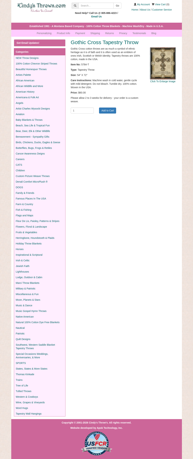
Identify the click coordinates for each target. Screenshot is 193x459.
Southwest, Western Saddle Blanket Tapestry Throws (35, 346)
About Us (145, 9)
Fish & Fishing (23, 209)
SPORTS (21, 363)
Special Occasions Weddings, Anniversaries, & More (32, 356)
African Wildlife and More (29, 86)
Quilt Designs (23, 339)
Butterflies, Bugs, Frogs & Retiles (34, 148)
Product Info (63, 33)
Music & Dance (24, 305)
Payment (80, 33)
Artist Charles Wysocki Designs (33, 108)
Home (134, 9)
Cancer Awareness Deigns (30, 153)
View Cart (160, 4)
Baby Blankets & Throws (29, 119)
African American (25, 80)
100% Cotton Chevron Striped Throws (36, 63)
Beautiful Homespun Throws (31, 69)
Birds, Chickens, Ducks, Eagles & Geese (38, 142)
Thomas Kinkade (25, 374)
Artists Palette (23, 74)
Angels (19, 103)
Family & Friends (25, 193)
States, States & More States (32, 368)
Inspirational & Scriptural (29, 254)
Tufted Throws (23, 391)
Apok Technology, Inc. (110, 427)
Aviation (20, 114)
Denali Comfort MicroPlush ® (32, 181)
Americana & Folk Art (27, 97)
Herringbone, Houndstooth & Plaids (35, 238)
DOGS (19, 187)
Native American (25, 316)
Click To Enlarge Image (163, 81)
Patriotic (20, 333)
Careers (20, 159)
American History (25, 91)
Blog (153, 33)
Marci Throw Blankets (27, 283)
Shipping (95, 33)
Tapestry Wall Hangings (29, 413)
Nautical (20, 328)
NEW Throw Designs (27, 58)
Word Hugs (22, 408)
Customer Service (162, 9)
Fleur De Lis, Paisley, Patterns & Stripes (37, 221)
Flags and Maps (24, 215)
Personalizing (44, 33)
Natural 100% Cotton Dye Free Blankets (38, 322)
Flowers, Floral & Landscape (31, 226)
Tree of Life (22, 385)
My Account (143, 4)
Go (117, 5)
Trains (19, 380)
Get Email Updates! (28, 42)
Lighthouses (22, 271)
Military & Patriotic (26, 288)
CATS (19, 164)
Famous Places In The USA (31, 198)
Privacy (123, 33)
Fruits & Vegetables (26, 232)
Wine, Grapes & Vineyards (30, 402)
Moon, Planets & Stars (28, 299)
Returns (109, 33)
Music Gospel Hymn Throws (31, 311)
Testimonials (139, 33)
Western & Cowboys (27, 396)
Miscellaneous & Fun (27, 294)
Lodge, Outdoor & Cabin (29, 277)
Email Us (96, 16)
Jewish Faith (23, 266)
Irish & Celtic (23, 260)
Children (20, 170)
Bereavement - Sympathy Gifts (32, 136)
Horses (20, 249)
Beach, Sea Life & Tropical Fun (33, 125)
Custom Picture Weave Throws (33, 176)
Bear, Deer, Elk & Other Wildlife (33, 131)
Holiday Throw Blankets (29, 243)
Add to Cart (107, 110)
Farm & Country (24, 204)
